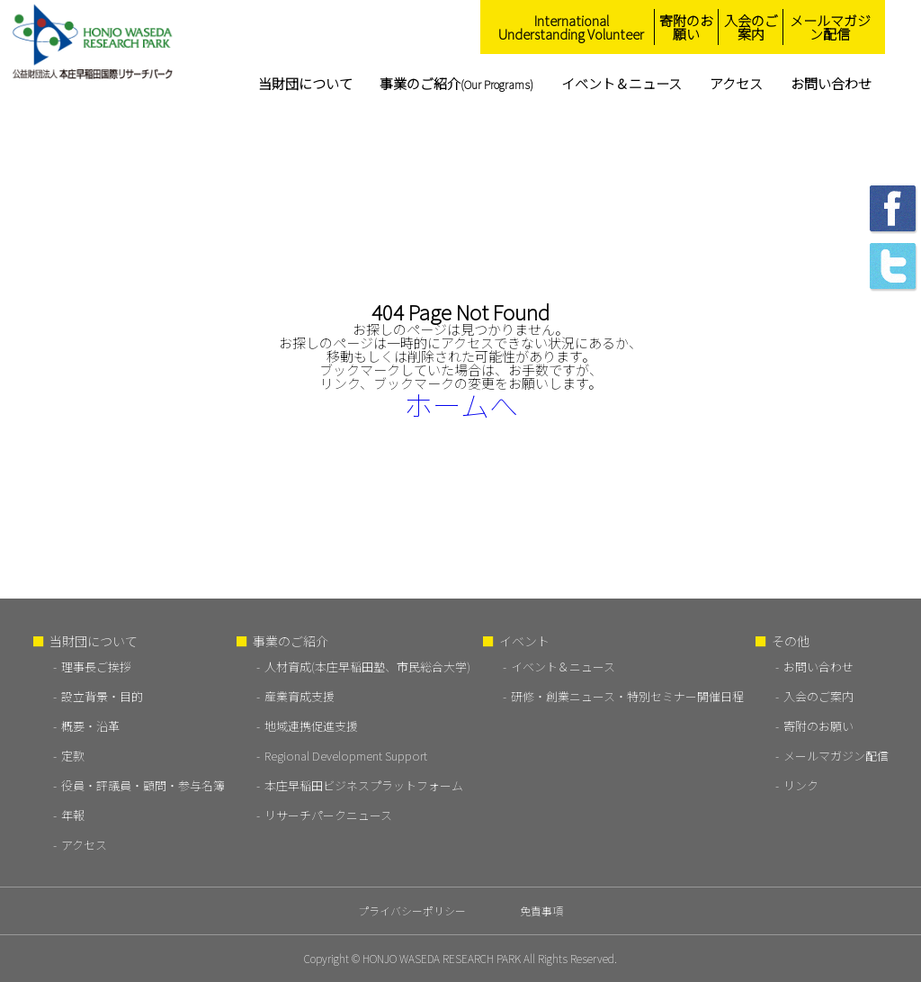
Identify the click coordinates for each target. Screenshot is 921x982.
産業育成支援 (299, 696)
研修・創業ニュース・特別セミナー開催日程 (627, 696)
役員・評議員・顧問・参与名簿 (143, 785)
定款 (73, 755)
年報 (73, 815)
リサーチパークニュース (328, 815)
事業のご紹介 (456, 83)
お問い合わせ (831, 83)
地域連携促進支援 (311, 725)
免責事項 (541, 910)
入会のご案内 (751, 27)
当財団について (305, 83)
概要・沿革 (90, 725)
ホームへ (461, 404)
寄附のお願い (686, 27)
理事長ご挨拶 (96, 666)
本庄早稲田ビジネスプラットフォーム (363, 785)
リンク (800, 785)
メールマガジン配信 (830, 27)
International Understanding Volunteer (571, 27)
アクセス (736, 83)
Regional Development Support (345, 755)
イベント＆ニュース (621, 83)
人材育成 (367, 666)
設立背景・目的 (102, 696)
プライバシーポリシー (412, 910)
